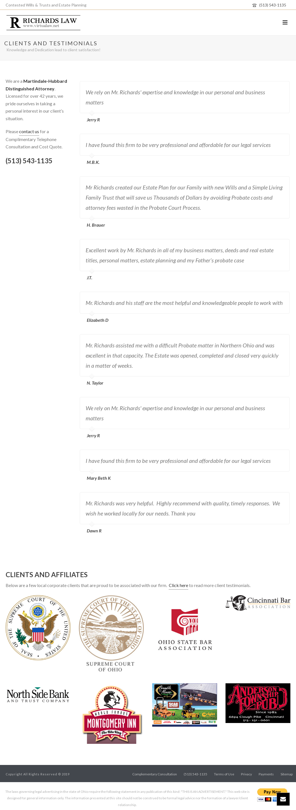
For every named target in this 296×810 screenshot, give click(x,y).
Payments (266, 774)
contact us (29, 131)
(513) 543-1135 (272, 5)
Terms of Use (224, 774)
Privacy (246, 774)
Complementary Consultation (154, 774)
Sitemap (287, 774)
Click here (178, 585)
